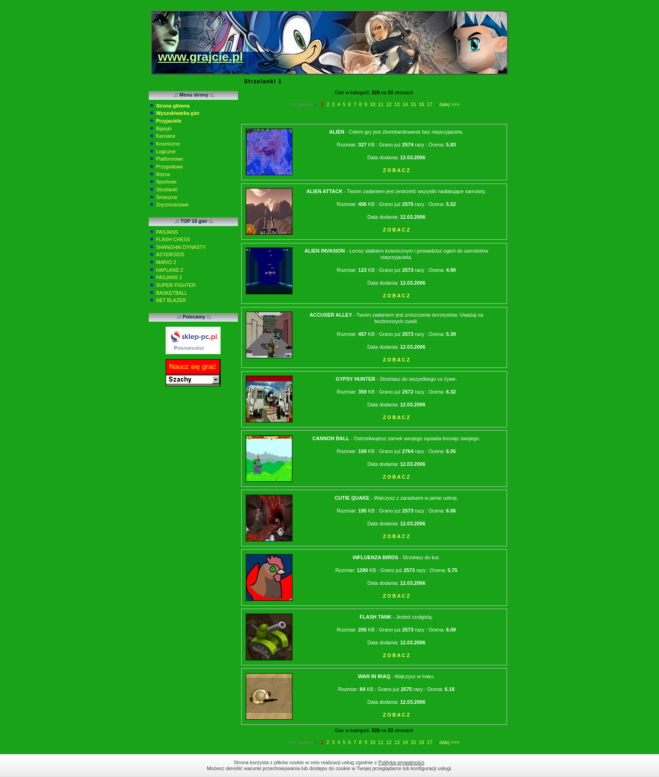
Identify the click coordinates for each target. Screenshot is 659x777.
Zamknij (517, 765)
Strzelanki (167, 189)
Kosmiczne (168, 143)
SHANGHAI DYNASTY (181, 247)
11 (381, 104)
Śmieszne (167, 197)
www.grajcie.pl (200, 57)
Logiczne (166, 151)
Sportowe (166, 181)
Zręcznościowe (172, 204)
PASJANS (167, 232)
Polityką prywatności (401, 762)
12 (389, 104)
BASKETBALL (171, 293)
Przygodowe (169, 166)
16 (421, 104)
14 (405, 104)
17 (429, 104)
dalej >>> (449, 104)
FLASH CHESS (173, 239)
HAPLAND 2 (169, 270)
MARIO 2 (166, 262)
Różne (163, 174)
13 (397, 104)
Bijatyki (164, 128)
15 (413, 104)
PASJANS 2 (169, 277)
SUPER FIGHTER (175, 285)
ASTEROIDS (170, 254)
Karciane (165, 136)
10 (372, 104)
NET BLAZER (171, 300)
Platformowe (169, 159)
